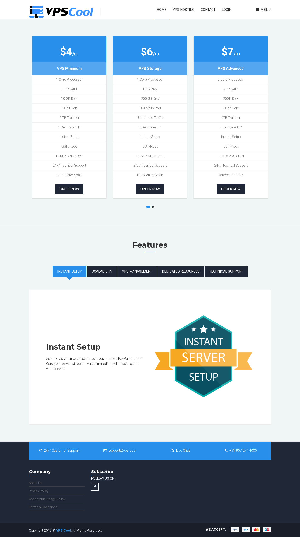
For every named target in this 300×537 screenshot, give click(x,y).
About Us (35, 483)
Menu (263, 10)
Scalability (102, 271)
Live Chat (180, 450)
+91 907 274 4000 (241, 450)
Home (161, 10)
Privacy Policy (38, 491)
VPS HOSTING (183, 10)
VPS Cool (63, 531)
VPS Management (137, 271)
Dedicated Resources (181, 271)
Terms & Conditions (43, 507)
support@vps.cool (119, 450)
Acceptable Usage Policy (47, 499)
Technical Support (226, 271)
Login (226, 10)
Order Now (69, 189)
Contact (208, 10)
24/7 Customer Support (59, 450)
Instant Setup (69, 271)
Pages (243, 2)
